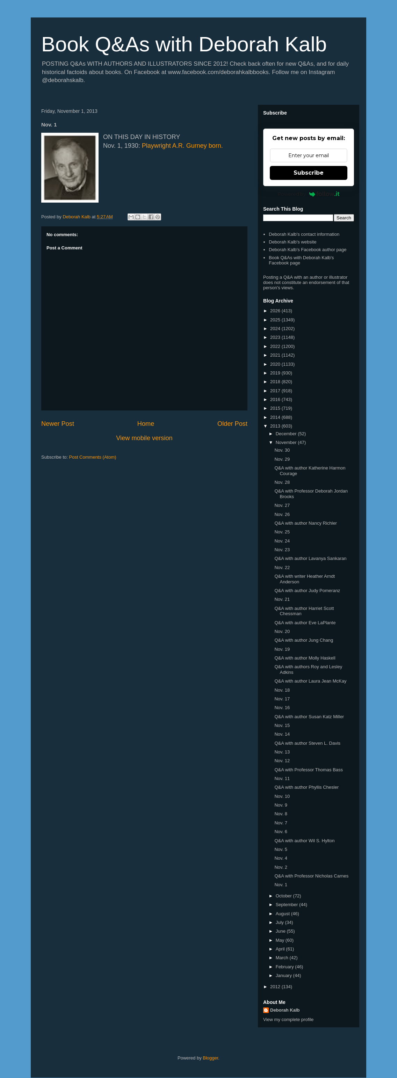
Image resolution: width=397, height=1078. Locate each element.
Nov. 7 (280, 822)
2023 (276, 337)
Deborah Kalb (285, 1010)
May (281, 940)
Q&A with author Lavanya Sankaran (310, 558)
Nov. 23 (282, 549)
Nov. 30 (282, 450)
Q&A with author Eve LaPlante (304, 622)
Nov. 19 (282, 649)
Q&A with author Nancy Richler (305, 523)
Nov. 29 (282, 459)
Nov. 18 (282, 690)
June (281, 931)
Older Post (232, 423)
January (284, 975)
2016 (276, 399)
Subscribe (309, 172)
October (284, 895)
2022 (276, 346)
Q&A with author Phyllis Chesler (306, 787)
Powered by (309, 194)
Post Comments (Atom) (92, 457)
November (287, 442)
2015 (276, 408)
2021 (276, 355)
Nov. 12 (282, 760)
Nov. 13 (282, 752)
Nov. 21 (282, 599)
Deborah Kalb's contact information (304, 234)
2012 (276, 986)
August (283, 913)
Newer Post (57, 423)
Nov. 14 (282, 734)
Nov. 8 (280, 813)
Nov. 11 (282, 778)
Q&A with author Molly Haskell (304, 658)
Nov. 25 (282, 531)
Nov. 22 (282, 567)
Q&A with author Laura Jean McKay (310, 681)
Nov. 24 (282, 541)
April (281, 949)
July (280, 922)
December (287, 433)
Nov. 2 (280, 867)
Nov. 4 (280, 858)
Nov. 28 (282, 482)
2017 (276, 390)
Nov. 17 (282, 698)
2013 (276, 426)
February (285, 966)
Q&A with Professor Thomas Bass (308, 769)
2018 (276, 381)
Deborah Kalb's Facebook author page (307, 249)
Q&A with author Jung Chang (303, 640)
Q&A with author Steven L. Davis (307, 743)
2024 (276, 328)
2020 (276, 364)
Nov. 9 (280, 805)
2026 (276, 310)
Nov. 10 (282, 796)
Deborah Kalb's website (292, 242)
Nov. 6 (280, 831)
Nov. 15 (282, 725)
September (287, 904)
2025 (276, 319)
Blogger (210, 1058)
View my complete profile (288, 1019)
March (283, 957)
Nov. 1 (280, 884)
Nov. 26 (282, 514)
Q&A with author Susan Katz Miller (309, 716)
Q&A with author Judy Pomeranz (307, 590)
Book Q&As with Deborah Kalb (184, 44)
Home (145, 423)
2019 (276, 373)
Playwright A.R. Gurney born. (182, 145)
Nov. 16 (282, 707)
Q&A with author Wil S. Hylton (304, 840)
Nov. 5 (280, 849)
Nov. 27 (282, 505)
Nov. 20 (282, 631)
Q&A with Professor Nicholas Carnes (311, 876)
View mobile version (144, 438)
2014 (276, 417)
